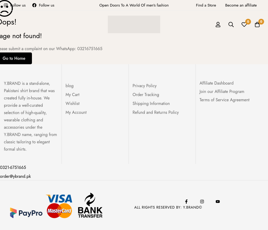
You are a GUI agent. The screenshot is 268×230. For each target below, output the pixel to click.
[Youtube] (218, 201)
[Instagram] (202, 201)
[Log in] (218, 24)
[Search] (231, 24)
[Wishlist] (244, 24)
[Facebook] (186, 201)
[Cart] (257, 24)
